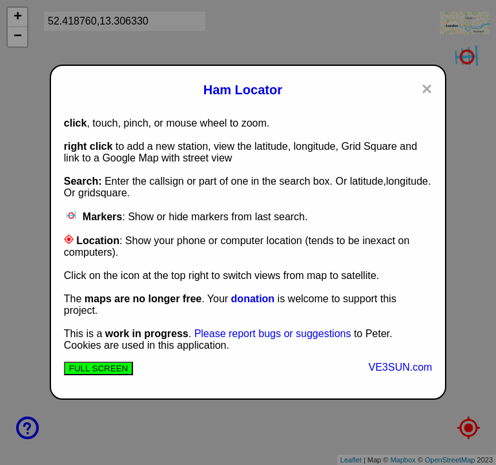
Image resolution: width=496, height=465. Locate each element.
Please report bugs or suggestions (272, 333)
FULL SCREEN (98, 368)
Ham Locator (242, 90)
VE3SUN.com (400, 367)
